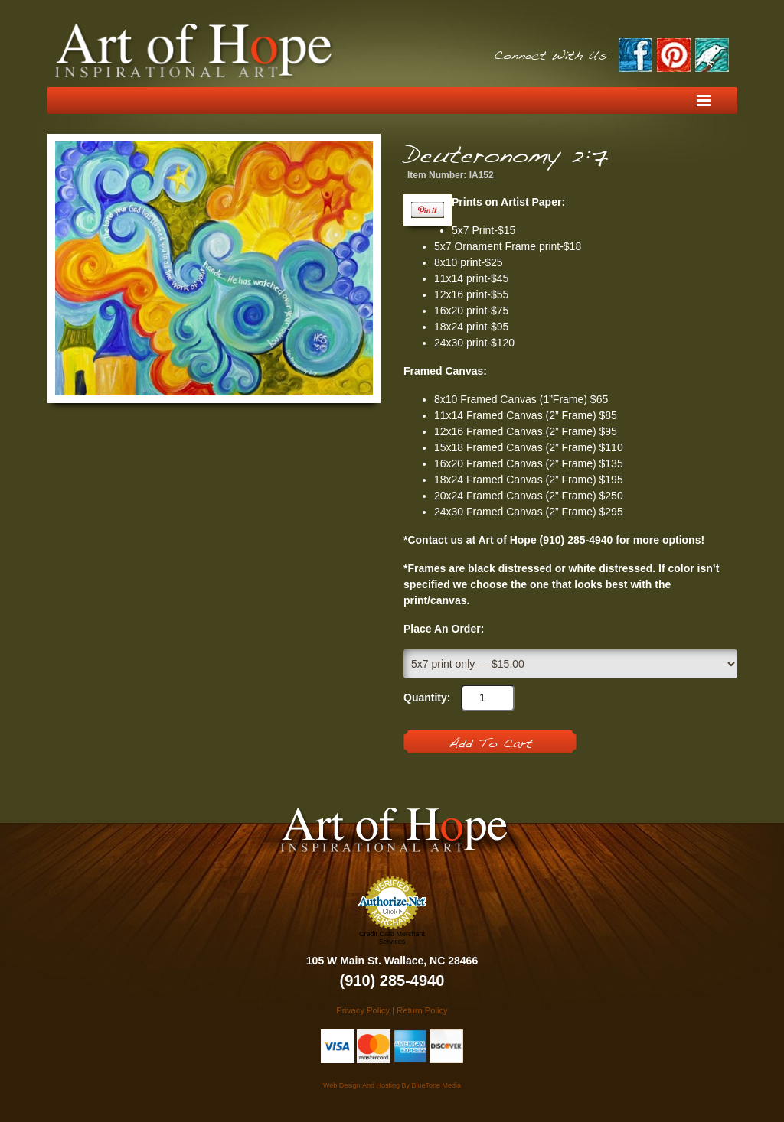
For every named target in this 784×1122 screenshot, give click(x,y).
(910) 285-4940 (392, 980)
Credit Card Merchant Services (392, 937)
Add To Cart (490, 744)
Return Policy (422, 1010)
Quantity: (426, 697)
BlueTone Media (436, 1085)
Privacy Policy (363, 1010)
